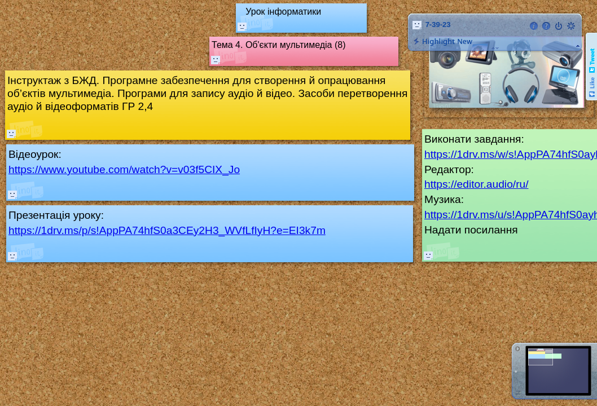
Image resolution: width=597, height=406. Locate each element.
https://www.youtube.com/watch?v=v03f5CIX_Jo (124, 169)
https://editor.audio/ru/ (476, 184)
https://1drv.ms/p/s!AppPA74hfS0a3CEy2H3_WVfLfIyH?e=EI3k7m (167, 230)
